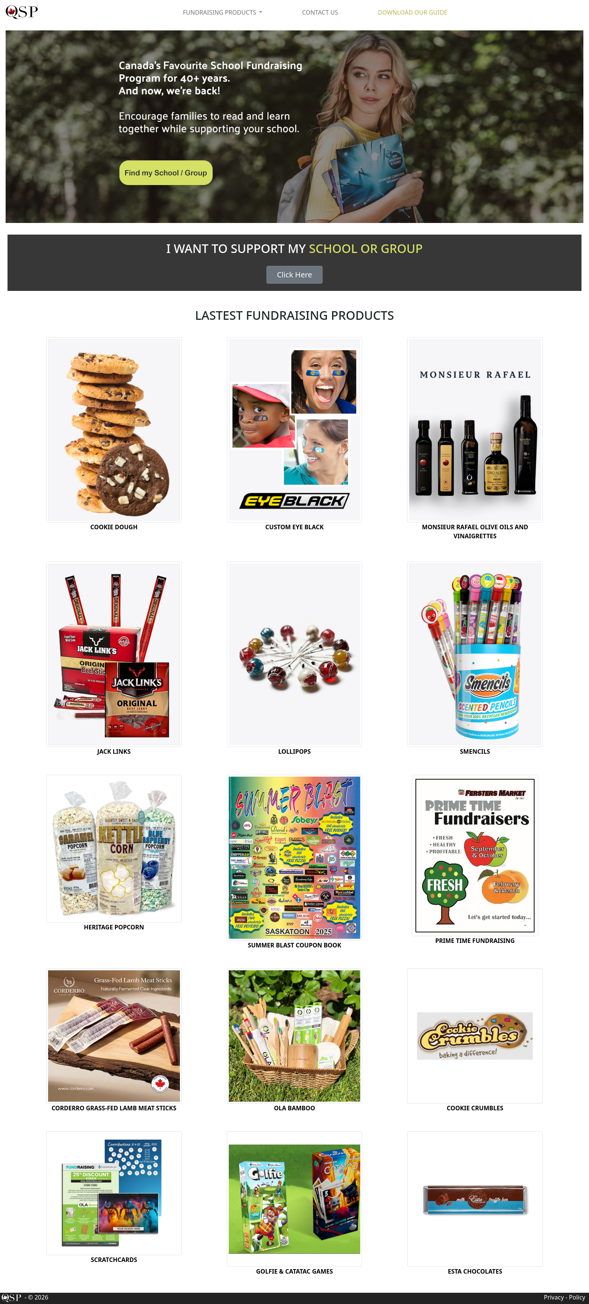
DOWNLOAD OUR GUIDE (412, 12)
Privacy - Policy (564, 1297)
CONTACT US (320, 12)
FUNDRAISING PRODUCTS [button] (220, 12)
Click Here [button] (294, 275)
